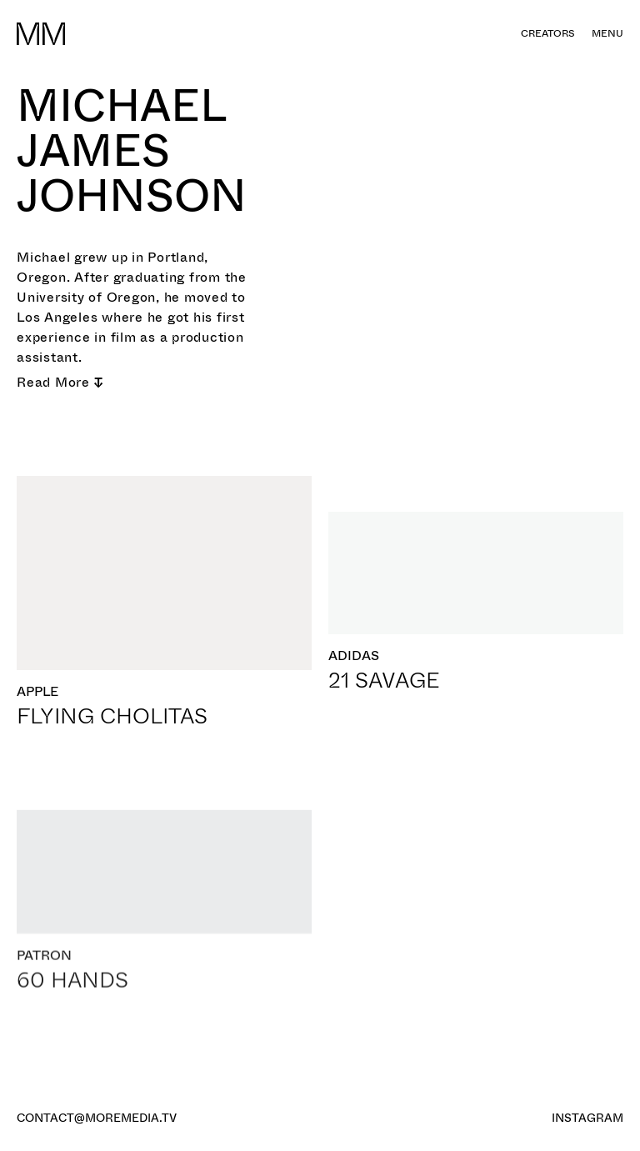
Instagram (587, 1117)
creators (548, 33)
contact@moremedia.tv (97, 1117)
